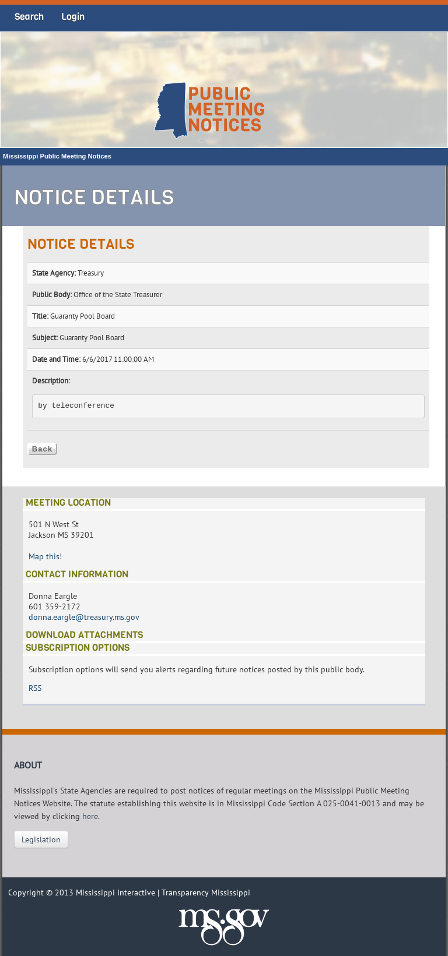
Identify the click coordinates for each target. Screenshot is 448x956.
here (90, 816)
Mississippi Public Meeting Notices (57, 156)
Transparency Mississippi (206, 892)
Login (73, 16)
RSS (35, 688)
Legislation (41, 839)
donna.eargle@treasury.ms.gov (84, 617)
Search (29, 16)
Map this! (45, 556)
